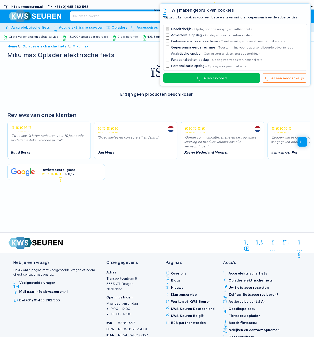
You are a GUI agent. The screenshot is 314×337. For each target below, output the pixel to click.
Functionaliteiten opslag (216, 59)
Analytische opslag (215, 53)
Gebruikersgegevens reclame (228, 41)
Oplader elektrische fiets (44, 46)
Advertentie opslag (211, 35)
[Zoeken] (147, 16)
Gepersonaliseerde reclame (232, 47)
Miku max (80, 46)
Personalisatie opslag (209, 66)
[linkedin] (246, 243)
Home (12, 46)
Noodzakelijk (212, 29)
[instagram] (273, 243)
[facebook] (260, 242)
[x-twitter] (286, 242)
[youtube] (299, 243)
